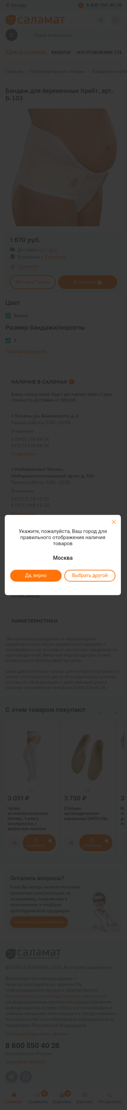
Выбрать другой (90, 575)
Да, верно (36, 575)
